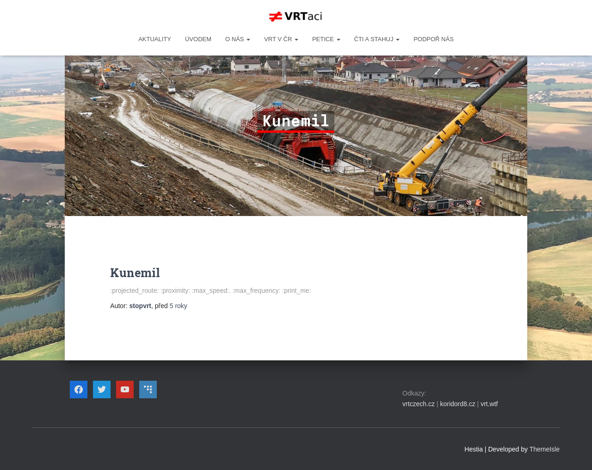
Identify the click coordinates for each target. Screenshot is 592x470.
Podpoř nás (433, 39)
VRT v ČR (281, 39)
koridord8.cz (457, 404)
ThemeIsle (545, 449)
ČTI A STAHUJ (377, 39)
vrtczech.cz (418, 404)
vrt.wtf (489, 404)
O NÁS (237, 39)
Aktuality (154, 39)
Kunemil (135, 272)
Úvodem (198, 39)
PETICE (326, 39)
